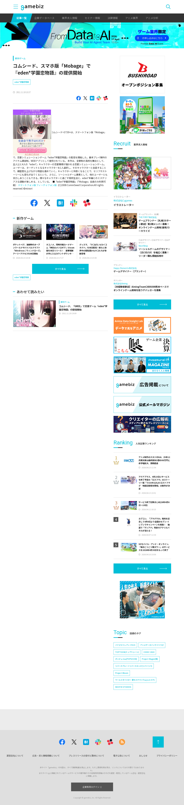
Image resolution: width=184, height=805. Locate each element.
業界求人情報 (69, 18)
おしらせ (143, 755)
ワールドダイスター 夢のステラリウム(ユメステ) (135, 680)
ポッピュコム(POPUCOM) (126, 659)
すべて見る (60, 268)
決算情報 (113, 18)
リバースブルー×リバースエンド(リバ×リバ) (133, 666)
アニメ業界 (131, 18)
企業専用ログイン (92, 786)
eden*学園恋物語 (22, 82)
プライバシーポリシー (166, 755)
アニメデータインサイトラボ (152, 645)
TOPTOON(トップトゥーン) (127, 652)
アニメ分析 (151, 18)
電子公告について (121, 755)
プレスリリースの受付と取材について (86, 755)
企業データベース (44, 18)
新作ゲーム (20, 58)
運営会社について (15, 755)
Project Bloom (121, 673)
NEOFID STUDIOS (123, 687)
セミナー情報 (92, 18)
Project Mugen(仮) (150, 659)
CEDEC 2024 (149, 652)
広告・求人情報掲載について (46, 755)
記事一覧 (21, 18)
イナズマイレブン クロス (125, 645)
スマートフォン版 (27, 185)
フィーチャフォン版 (46, 185)
